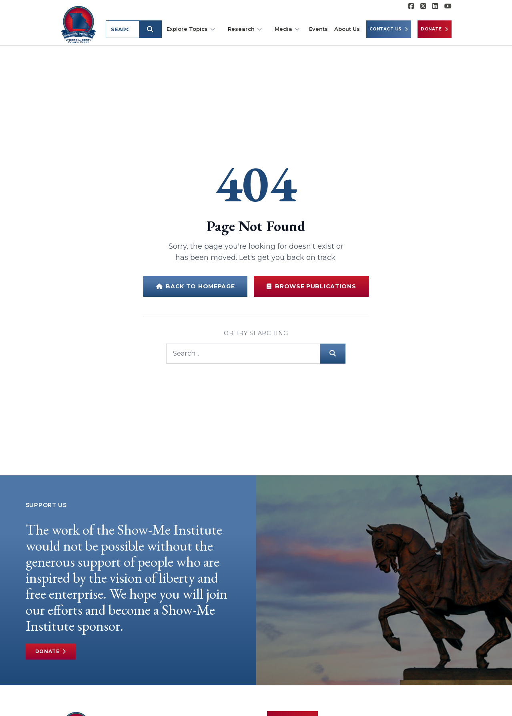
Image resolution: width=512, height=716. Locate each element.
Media (287, 29)
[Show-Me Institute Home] (79, 23)
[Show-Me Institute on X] (423, 6)
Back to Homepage (195, 286)
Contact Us (388, 29)
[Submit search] (152, 29)
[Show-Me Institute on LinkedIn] (435, 6)
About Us (347, 29)
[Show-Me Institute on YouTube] (448, 6)
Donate (434, 29)
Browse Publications (311, 286)
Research (245, 29)
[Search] (243, 354)
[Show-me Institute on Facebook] (411, 6)
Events (318, 29)
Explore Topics (191, 29)
